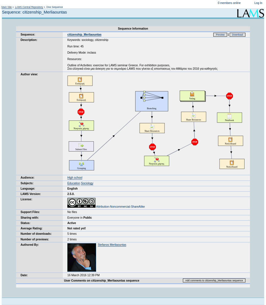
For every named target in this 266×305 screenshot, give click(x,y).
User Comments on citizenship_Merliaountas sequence (101, 280)
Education (73, 183)
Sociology (87, 183)
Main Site (6, 7)
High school (74, 177)
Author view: (29, 74)
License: (26, 199)
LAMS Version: (31, 194)
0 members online (229, 3)
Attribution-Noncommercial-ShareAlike (106, 206)
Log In (258, 3)
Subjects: (27, 183)
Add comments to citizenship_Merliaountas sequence (214, 280)
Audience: (27, 177)
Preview (220, 34)
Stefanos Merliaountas (112, 244)
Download (237, 34)
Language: (28, 188)
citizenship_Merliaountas (84, 34)
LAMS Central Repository (29, 7)
